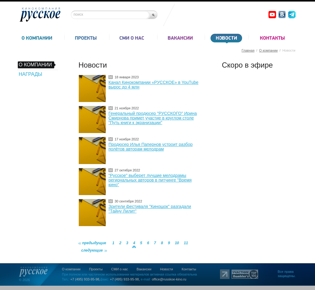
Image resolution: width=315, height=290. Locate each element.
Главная (247, 50)
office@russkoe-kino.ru (169, 279)
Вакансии (144, 269)
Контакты (189, 269)
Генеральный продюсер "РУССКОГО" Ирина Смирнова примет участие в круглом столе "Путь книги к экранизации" (152, 118)
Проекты (96, 269)
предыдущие (94, 243)
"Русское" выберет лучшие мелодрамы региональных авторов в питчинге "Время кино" (150, 180)
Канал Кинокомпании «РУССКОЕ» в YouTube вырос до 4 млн (153, 84)
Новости (166, 269)
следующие (92, 250)
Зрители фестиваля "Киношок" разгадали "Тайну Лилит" (149, 209)
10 (177, 243)
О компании (268, 50)
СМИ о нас (119, 269)
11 (186, 243)
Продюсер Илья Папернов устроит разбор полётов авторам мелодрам (150, 146)
